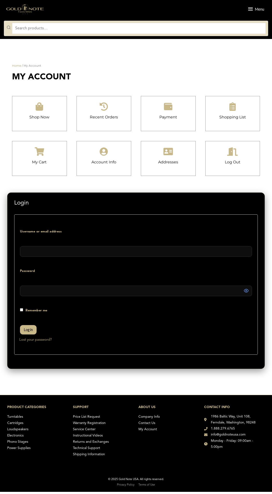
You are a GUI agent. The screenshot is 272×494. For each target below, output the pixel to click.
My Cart (39, 164)
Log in (28, 332)
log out (232, 164)
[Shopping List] (232, 108)
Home (16, 68)
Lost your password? (35, 342)
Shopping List (232, 119)
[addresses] (168, 153)
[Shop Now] (39, 108)
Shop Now (39, 119)
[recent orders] (104, 108)
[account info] (104, 153)
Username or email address (48, 228)
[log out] (232, 153)
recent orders (103, 119)
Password (34, 268)
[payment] (168, 108)
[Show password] (246, 293)
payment (168, 119)
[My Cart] (39, 153)
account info (103, 164)
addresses (168, 164)
